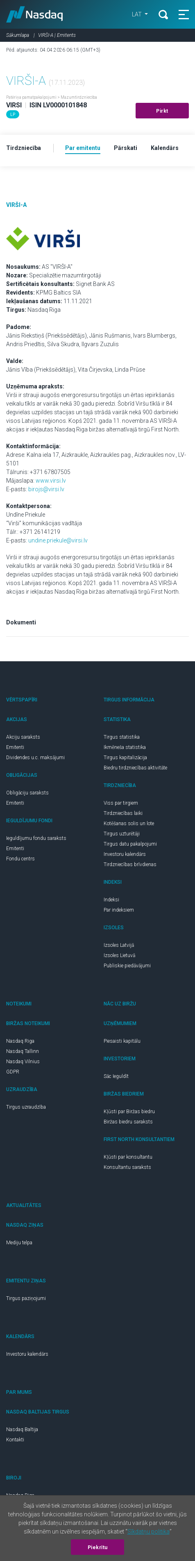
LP (12, 114)
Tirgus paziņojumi (26, 1298)
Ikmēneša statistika (125, 747)
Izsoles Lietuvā (119, 955)
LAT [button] (137, 14)
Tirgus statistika (122, 737)
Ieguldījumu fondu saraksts (36, 838)
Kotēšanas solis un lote (129, 823)
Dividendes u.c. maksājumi (35, 757)
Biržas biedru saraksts (128, 1122)
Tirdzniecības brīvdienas (130, 864)
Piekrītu (98, 1547)
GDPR (12, 1072)
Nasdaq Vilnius (23, 1061)
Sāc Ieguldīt (116, 1076)
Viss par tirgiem (121, 803)
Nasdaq (34, 14)
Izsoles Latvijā (119, 945)
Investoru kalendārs (125, 854)
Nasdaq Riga (20, 1041)
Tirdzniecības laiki (123, 813)
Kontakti (15, 1440)
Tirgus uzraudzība (26, 1107)
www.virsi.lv (51, 480)
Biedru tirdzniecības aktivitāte (135, 768)
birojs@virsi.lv (46, 489)
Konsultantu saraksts (127, 1167)
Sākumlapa (17, 35)
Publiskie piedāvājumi (127, 966)
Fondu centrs (20, 859)
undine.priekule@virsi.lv (58, 540)
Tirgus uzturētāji (122, 834)
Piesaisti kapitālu (122, 1041)
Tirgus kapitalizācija (125, 757)
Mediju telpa (19, 1243)
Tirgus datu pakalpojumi (130, 844)
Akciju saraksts (23, 737)
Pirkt (162, 111)
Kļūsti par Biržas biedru (129, 1111)
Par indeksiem (119, 910)
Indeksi (111, 900)
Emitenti (15, 747)
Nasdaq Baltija (22, 1429)
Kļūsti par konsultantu (128, 1157)
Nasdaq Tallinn (22, 1051)
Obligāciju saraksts (27, 793)
